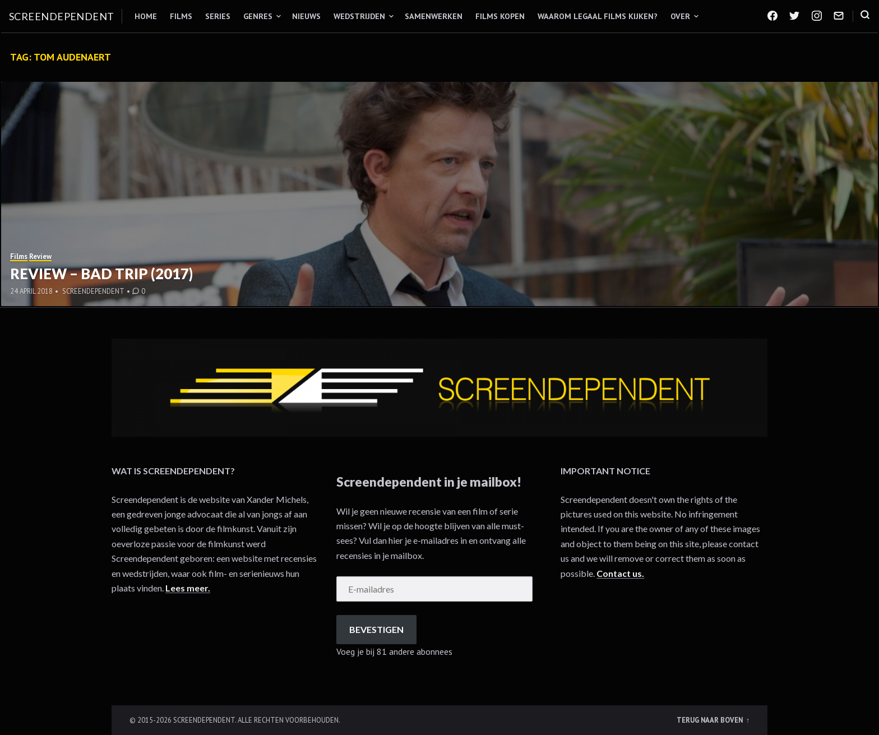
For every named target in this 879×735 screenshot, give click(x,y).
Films (181, 16)
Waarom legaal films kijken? (598, 16)
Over (680, 16)
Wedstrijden (359, 16)
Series (217, 16)
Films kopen (500, 16)
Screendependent (61, 16)
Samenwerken (433, 16)
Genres (257, 16)
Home (146, 16)
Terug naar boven (710, 719)
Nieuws (306, 16)
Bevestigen (376, 629)
